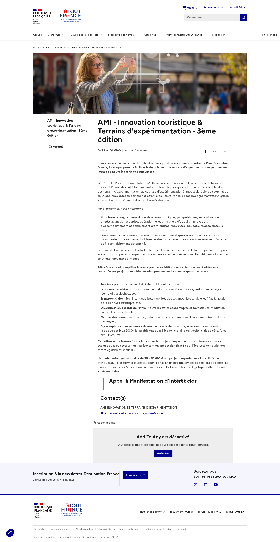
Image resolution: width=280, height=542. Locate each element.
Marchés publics (84, 529)
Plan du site (38, 529)
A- (225, 151)
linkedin (205, 484)
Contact (181, 529)
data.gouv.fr (233, 512)
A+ (214, 151)
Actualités (150, 35)
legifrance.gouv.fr (151, 512)
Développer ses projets (84, 35)
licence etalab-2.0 (105, 537)
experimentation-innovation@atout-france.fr (133, 413)
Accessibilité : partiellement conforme (118, 529)
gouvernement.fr (179, 512)
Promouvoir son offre (121, 35)
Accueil (37, 35)
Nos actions (219, 35)
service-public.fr (208, 512)
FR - (269, 35)
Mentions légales (152, 529)
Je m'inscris (133, 475)
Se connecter (216, 7)
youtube (215, 484)
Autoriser (163, 453)
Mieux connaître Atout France (184, 35)
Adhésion (239, 7)
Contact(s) (56, 146)
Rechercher (243, 17)
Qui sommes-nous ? (60, 529)
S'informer (54, 35)
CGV (168, 529)
